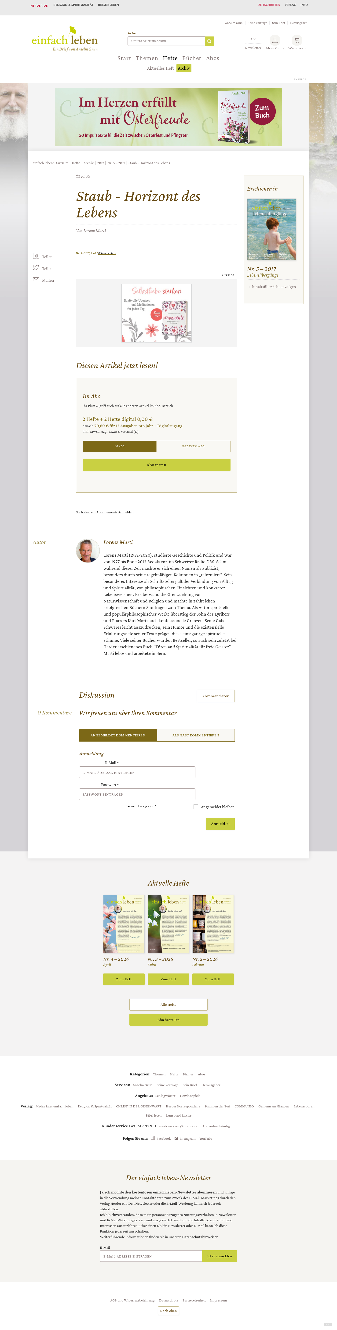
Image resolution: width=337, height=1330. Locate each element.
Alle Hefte (168, 987)
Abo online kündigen (218, 1109)
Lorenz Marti (95, 226)
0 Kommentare (107, 249)
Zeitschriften (263, 6)
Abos (212, 54)
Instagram (188, 1121)
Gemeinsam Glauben (273, 1089)
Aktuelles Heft (160, 64)
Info (303, 6)
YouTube (205, 1121)
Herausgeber (298, 19)
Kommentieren (216, 692)
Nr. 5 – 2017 (116, 159)
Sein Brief (278, 19)
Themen (147, 54)
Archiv (184, 64)
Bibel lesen (154, 1098)
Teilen (47, 252)
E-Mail (112, 759)
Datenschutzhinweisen (200, 1220)
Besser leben (112, 6)
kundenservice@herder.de (178, 1109)
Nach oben (168, 1294)
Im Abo (119, 442)
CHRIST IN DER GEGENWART (138, 1089)
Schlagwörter (165, 1078)
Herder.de (39, 6)
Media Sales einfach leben (54, 1089)
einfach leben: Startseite (50, 159)
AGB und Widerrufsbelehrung (132, 1283)
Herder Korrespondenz (183, 1089)
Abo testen (156, 461)
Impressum (218, 1283)
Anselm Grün (234, 19)
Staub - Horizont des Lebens (149, 159)
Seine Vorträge (257, 19)
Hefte (170, 54)
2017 (100, 159)
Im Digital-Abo (193, 442)
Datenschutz (168, 1283)
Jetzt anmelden (219, 1239)
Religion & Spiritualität (75, 6)
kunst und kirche (178, 1098)
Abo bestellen (168, 1002)
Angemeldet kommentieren (117, 731)
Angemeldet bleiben (217, 790)
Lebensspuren (304, 1089)
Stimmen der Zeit (217, 1089)
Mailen (48, 276)
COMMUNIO (244, 1089)
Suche (132, 29)
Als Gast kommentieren (195, 731)
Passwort (110, 774)
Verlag (286, 6)
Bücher (191, 54)
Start (124, 54)
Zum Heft (124, 962)
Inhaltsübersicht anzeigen (274, 282)
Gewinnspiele (190, 1078)
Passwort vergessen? (140, 790)
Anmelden (126, 509)
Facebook (164, 1121)
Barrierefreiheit (194, 1283)
